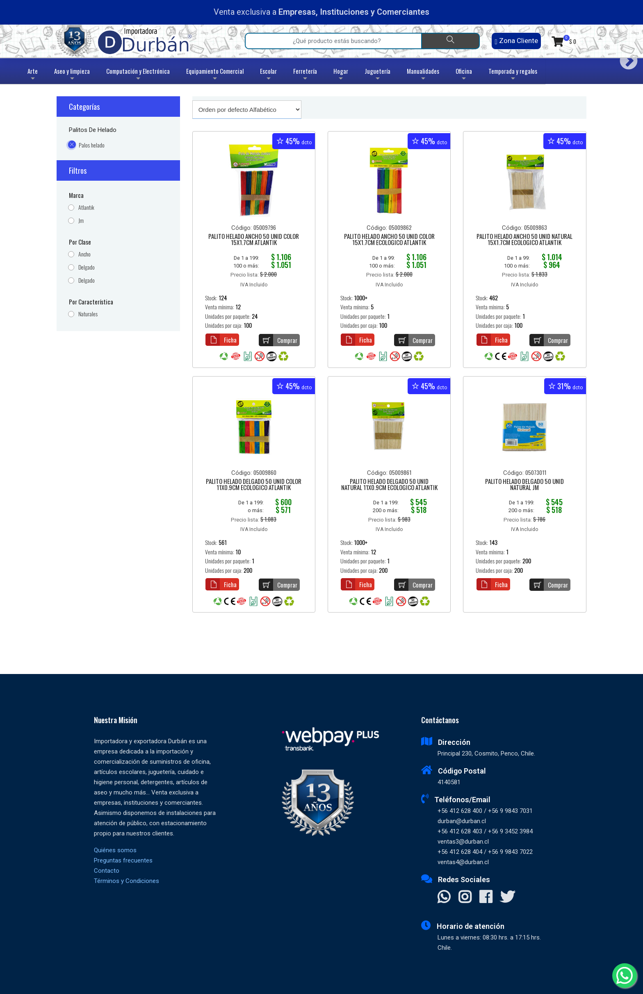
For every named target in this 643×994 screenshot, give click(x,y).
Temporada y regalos (512, 75)
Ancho (84, 254)
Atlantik (86, 207)
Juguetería (377, 75)
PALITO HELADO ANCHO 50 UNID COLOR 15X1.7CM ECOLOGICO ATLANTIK (389, 240)
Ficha (221, 340)
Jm (81, 221)
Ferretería (305, 75)
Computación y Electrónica (138, 75)
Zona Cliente (516, 40)
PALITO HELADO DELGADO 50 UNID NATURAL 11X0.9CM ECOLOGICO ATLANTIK (389, 485)
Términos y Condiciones (126, 881)
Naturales (88, 314)
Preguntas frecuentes (123, 860)
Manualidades (423, 75)
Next (625, 58)
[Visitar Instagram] (464, 898)
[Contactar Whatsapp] (444, 898)
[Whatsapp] (624, 975)
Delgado (86, 267)
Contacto (106, 870)
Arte (33, 75)
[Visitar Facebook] (485, 898)
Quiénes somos (115, 850)
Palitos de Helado (92, 130)
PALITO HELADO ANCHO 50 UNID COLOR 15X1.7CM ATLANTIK (253, 240)
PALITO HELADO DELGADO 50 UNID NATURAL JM (524, 485)
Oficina (464, 75)
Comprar (278, 340)
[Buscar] (450, 41)
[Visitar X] (507, 898)
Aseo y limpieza (72, 75)
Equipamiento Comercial (215, 75)
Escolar (268, 75)
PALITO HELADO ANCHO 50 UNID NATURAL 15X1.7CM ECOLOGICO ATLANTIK (524, 240)
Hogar (340, 75)
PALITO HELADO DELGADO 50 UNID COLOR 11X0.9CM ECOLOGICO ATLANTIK (253, 485)
